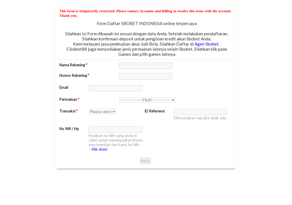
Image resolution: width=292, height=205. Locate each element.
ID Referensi (154, 111)
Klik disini (99, 149)
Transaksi (68, 111)
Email (63, 87)
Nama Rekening (73, 65)
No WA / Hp (69, 128)
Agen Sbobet (207, 43)
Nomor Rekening (74, 75)
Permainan (69, 99)
